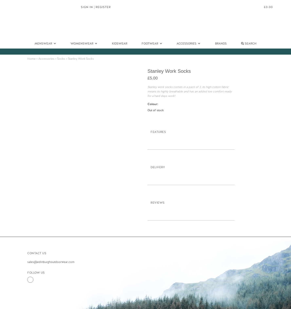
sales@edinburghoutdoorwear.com (50, 262)
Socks (61, 58)
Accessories (46, 58)
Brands (221, 43)
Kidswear (119, 43)
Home (31, 58)
